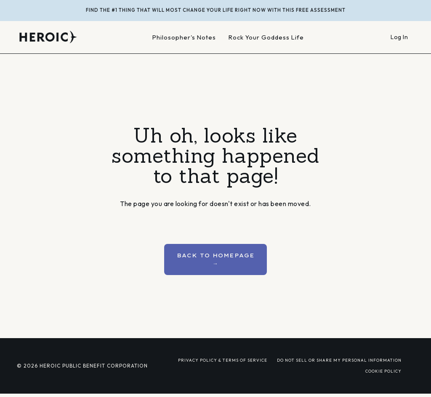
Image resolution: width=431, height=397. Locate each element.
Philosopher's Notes (184, 37)
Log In (399, 37)
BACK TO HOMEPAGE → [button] (216, 259)
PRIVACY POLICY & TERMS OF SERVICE (222, 360)
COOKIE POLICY (383, 370)
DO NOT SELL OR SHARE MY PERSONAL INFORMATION (339, 360)
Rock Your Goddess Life (266, 37)
